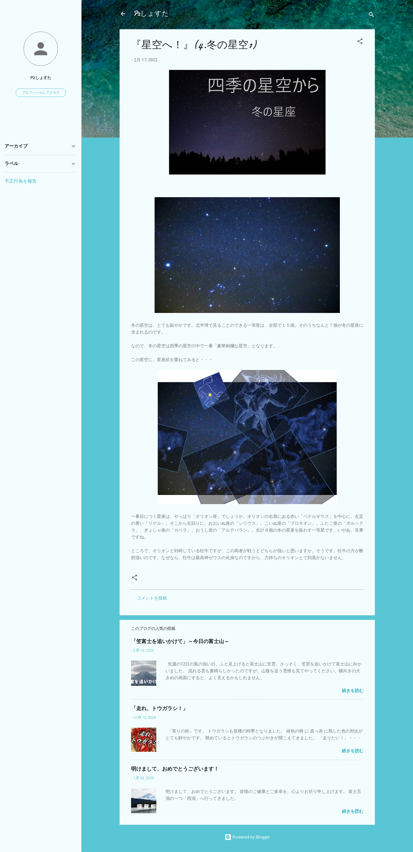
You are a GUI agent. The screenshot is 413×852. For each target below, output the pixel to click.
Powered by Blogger (247, 837)
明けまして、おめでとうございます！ (175, 769)
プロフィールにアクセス (41, 93)
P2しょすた (151, 13)
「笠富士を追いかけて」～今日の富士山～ (180, 641)
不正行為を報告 (21, 181)
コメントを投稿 (152, 598)
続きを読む (352, 690)
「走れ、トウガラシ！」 (159, 708)
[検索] (371, 15)
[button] (359, 42)
